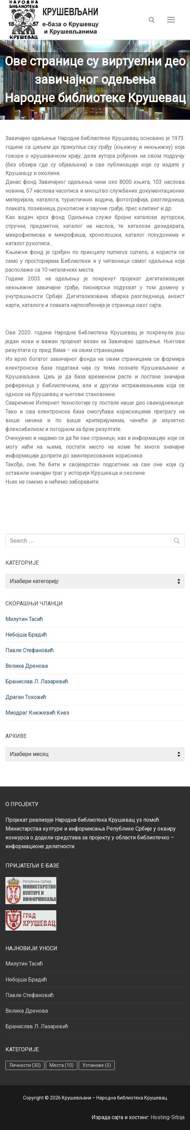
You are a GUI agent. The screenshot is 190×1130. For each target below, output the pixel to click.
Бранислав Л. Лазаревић (36, 681)
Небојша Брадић (26, 634)
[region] (95, 80)
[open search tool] (152, 20)
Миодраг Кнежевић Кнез (37, 712)
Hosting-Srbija (168, 1117)
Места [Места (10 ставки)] (62, 1065)
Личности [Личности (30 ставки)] (25, 1065)
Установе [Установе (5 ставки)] (96, 1065)
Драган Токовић (25, 697)
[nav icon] (171, 20)
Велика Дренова (26, 666)
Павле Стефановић (29, 650)
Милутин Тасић (24, 619)
